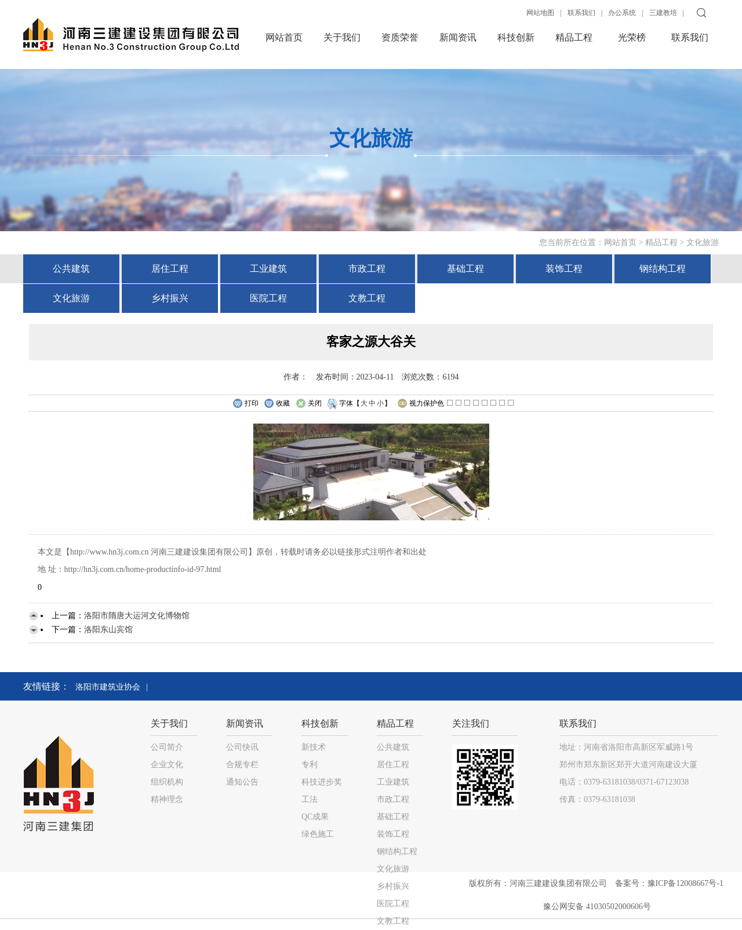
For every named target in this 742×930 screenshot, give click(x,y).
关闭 (309, 404)
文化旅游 (702, 242)
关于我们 (342, 37)
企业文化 (167, 764)
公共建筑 (71, 268)
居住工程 (169, 268)
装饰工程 (564, 268)
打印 (245, 404)
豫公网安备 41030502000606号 (597, 906)
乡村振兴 (169, 298)
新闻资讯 (458, 37)
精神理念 (167, 799)
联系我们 (581, 13)
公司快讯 (242, 747)
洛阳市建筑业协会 (107, 687)
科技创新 (515, 37)
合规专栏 (242, 764)
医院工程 (268, 298)
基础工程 (465, 268)
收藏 (277, 404)
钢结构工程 (662, 268)
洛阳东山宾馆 (108, 629)
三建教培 (663, 13)
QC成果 (315, 816)
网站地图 (540, 13)
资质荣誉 (400, 37)
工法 (309, 799)
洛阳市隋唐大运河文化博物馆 (137, 615)
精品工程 (573, 37)
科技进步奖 (321, 782)
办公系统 (622, 13)
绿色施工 (317, 834)
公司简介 (167, 747)
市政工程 (366, 268)
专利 (309, 764)
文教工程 (366, 298)
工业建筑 (268, 268)
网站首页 (284, 37)
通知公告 (242, 782)
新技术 (313, 747)
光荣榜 (632, 37)
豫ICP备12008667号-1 (687, 883)
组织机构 (167, 782)
